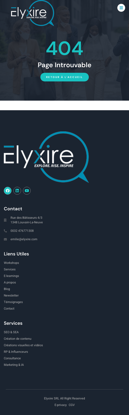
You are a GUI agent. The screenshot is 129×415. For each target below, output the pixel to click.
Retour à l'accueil (64, 77)
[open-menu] (121, 8)
